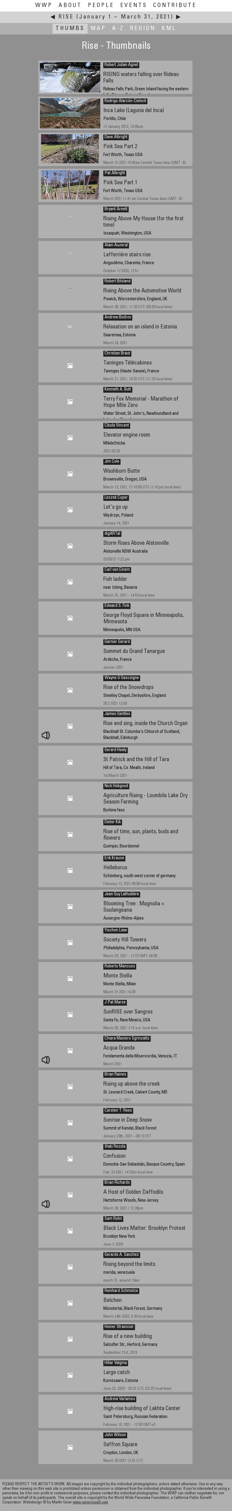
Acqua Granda (119, 1048)
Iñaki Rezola (115, 1147)
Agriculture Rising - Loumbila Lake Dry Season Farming (145, 799)
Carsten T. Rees (118, 1111)
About (70, 5)
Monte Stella (117, 976)
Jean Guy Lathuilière (122, 894)
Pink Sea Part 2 (120, 147)
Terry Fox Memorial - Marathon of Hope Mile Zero (141, 402)
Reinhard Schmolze (121, 1291)
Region (143, 29)
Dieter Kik (113, 822)
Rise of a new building (127, 1337)
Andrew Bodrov (118, 317)
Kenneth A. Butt (118, 390)
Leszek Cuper (116, 498)
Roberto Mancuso (120, 966)
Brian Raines (115, 1075)
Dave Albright (116, 137)
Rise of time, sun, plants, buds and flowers (140, 835)
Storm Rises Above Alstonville (136, 543)
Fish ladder (115, 579)
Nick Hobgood (116, 786)
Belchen (112, 1300)
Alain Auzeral (116, 245)
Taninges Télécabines (127, 363)
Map (98, 29)
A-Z (118, 29)
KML (169, 29)
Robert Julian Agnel (121, 65)
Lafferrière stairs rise (127, 255)
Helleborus (115, 868)
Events (133, 5)
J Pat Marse (115, 1002)
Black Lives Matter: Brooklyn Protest (144, 1228)
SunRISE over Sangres (128, 1012)
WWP (44, 5)
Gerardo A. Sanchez (122, 1255)
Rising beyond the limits (129, 1264)
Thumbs (70, 29)
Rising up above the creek (131, 1084)
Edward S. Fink (117, 606)
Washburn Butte (121, 471)
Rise (66, 17)
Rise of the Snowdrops (128, 688)
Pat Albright (115, 173)
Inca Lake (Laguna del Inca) (133, 111)
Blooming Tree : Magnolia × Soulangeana (133, 907)
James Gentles (117, 714)
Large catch (116, 1373)
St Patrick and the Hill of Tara (136, 760)
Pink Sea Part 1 (120, 183)
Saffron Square (120, 1445)
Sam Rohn (113, 1219)
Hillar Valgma (116, 1363)
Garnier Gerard (117, 642)
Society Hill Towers (124, 940)
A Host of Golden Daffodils (133, 1192)
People (101, 5)
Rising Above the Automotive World (142, 291)
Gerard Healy (116, 750)
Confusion (114, 1156)
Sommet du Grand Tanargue (134, 651)
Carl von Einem (117, 570)
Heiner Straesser (119, 1327)
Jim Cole (112, 462)
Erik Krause (114, 858)
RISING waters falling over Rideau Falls (141, 78)
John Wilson (115, 1435)
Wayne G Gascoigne (122, 678)
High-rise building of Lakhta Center (141, 1409)
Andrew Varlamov (120, 1399)
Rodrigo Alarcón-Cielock (125, 101)
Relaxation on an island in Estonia (140, 327)
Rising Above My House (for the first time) (143, 222)
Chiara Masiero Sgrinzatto (127, 1039)
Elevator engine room (126, 435)
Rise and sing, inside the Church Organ (145, 724)
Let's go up (115, 507)
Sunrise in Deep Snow (127, 1120)
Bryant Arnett (116, 209)
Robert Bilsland (117, 281)
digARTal (112, 534)
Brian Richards (117, 1183)
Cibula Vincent (117, 426)
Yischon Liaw (116, 930)
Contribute (175, 5)
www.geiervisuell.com (90, 1503)
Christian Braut (117, 353)
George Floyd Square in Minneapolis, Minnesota (143, 619)
